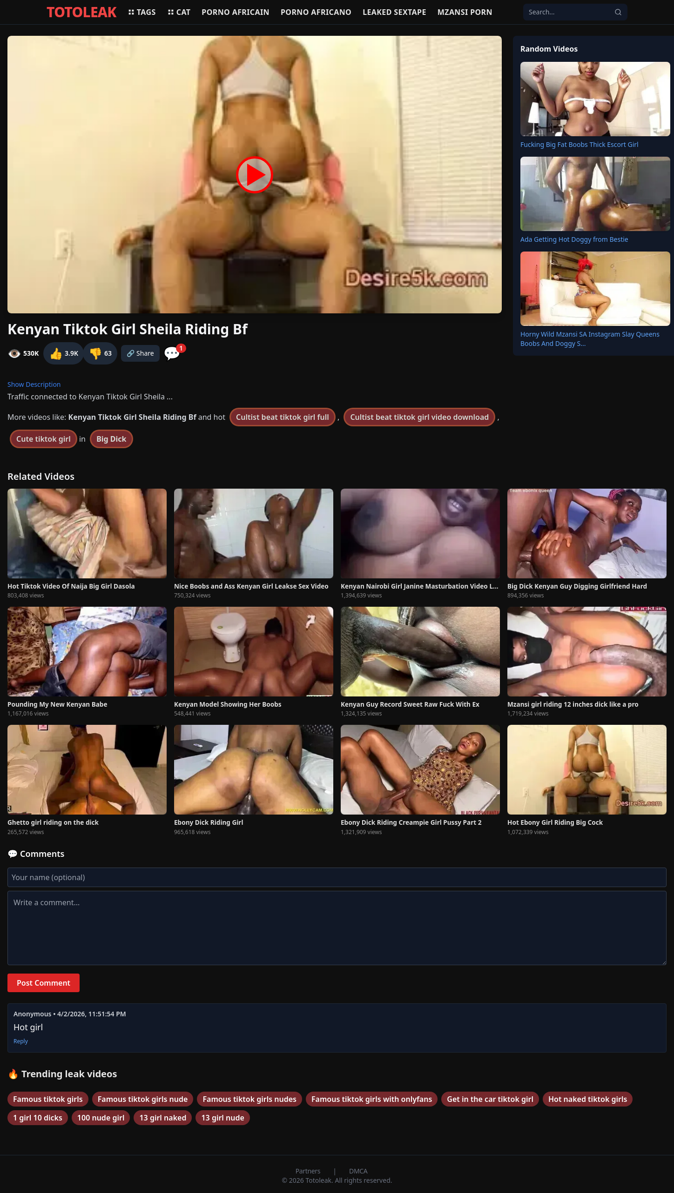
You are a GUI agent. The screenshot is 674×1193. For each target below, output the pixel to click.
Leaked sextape (394, 12)
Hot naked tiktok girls (587, 1099)
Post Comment (43, 983)
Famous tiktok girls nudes (249, 1099)
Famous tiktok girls (48, 1099)
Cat (179, 12)
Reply (20, 1041)
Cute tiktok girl (43, 439)
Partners (309, 1170)
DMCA (358, 1170)
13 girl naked (162, 1118)
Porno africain (236, 12)
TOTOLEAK (81, 12)
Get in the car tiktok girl (490, 1099)
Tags (142, 12)
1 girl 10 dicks (37, 1118)
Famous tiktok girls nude (143, 1099)
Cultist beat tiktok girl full (282, 417)
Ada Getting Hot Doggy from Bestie (574, 239)
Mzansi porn (465, 12)
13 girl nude (222, 1118)
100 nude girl (101, 1118)
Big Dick (111, 439)
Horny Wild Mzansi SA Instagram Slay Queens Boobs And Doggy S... (590, 339)
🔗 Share (140, 353)
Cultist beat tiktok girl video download (419, 417)
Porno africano (316, 12)
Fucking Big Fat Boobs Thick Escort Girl (579, 144)
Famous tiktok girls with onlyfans (371, 1099)
